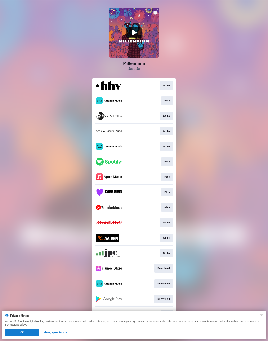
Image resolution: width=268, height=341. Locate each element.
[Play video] (134, 32)
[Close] (261, 315)
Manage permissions (55, 332)
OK (22, 332)
